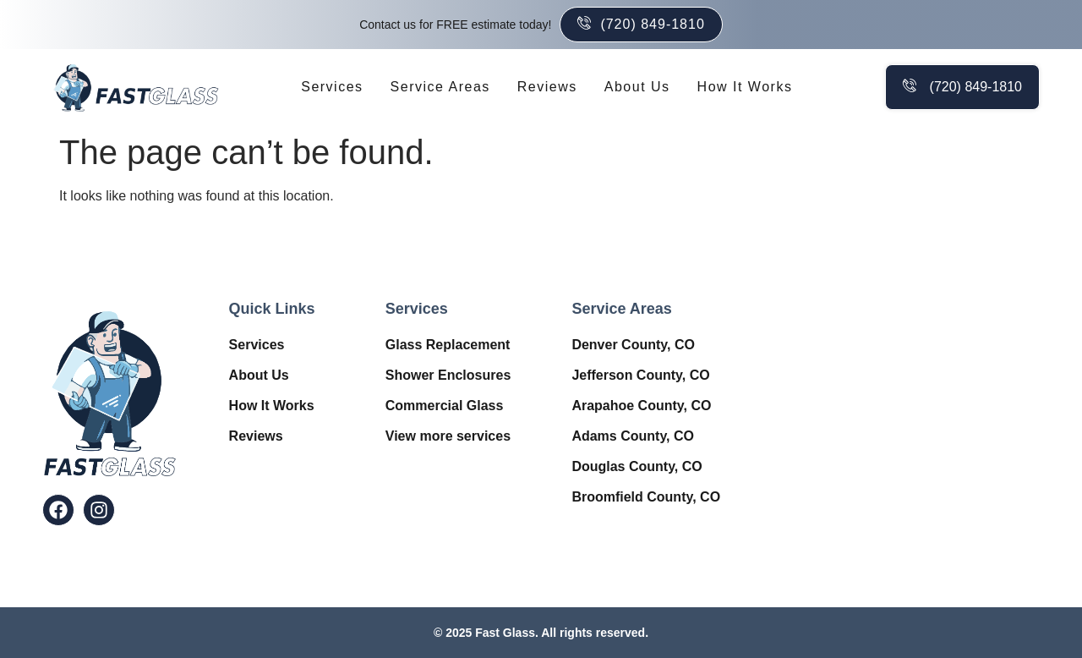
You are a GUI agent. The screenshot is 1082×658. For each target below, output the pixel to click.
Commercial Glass (444, 405)
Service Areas (440, 87)
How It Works (745, 87)
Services (332, 87)
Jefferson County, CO (640, 375)
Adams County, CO (632, 436)
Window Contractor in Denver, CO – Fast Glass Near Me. (914, 405)
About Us (637, 87)
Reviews (547, 87)
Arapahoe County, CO (641, 405)
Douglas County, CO (636, 466)
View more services (448, 436)
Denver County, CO (633, 344)
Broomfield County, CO (645, 497)
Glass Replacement (448, 344)
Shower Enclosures (448, 375)
